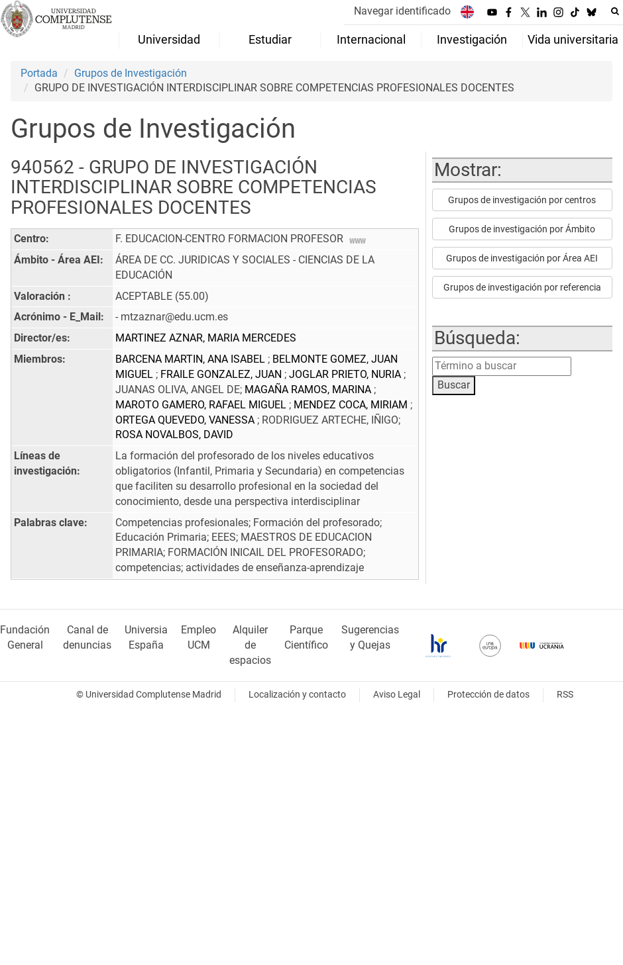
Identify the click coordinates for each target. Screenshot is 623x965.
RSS (565, 694)
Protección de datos (488, 694)
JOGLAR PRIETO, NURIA (346, 374)
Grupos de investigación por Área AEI (522, 258)
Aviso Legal (396, 694)
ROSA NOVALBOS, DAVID (174, 434)
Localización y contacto (297, 694)
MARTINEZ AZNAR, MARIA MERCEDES (205, 338)
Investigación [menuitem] (472, 39)
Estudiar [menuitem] (270, 39)
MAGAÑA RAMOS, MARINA (309, 389)
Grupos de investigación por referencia (522, 287)
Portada (39, 73)
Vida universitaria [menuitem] (573, 39)
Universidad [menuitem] (169, 39)
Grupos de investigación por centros (522, 200)
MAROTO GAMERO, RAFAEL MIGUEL (202, 404)
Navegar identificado (402, 11)
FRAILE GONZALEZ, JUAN (222, 374)
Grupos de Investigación (130, 73)
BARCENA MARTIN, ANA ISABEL (191, 359)
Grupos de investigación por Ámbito (522, 229)
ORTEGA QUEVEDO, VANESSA (186, 420)
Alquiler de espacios (250, 644)
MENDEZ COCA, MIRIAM (352, 404)
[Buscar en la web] (615, 11)
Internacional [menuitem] (371, 39)
